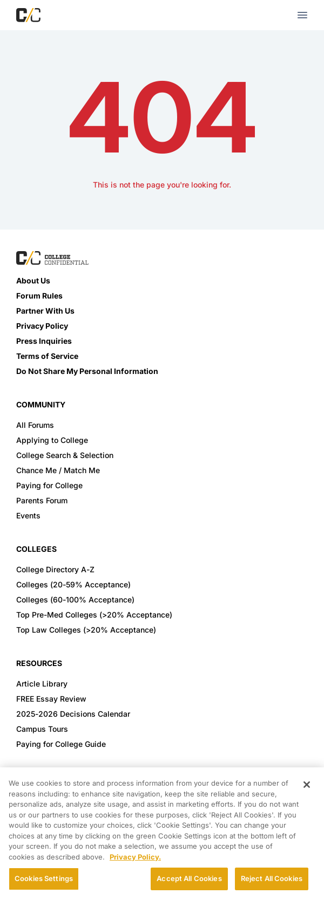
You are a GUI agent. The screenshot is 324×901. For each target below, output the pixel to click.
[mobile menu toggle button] (302, 15)
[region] (162, 834)
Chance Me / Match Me (58, 470)
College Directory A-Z (55, 569)
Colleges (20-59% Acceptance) (73, 584)
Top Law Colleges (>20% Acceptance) (86, 629)
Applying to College (52, 440)
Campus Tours (42, 728)
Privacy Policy (42, 325)
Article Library (42, 683)
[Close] (307, 784)
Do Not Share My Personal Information (87, 371)
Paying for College (49, 485)
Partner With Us (45, 310)
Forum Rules (39, 295)
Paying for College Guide (61, 743)
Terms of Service (47, 356)
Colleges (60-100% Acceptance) (75, 599)
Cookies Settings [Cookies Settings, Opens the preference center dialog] (44, 878)
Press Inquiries (44, 340)
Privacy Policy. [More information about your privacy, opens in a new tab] (135, 857)
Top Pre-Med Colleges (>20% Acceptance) (94, 614)
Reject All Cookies (271, 878)
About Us (33, 280)
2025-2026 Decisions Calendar (73, 713)
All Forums (35, 424)
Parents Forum (42, 500)
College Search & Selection (64, 455)
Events (28, 515)
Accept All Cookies (189, 878)
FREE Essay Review (51, 698)
